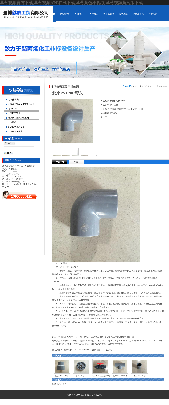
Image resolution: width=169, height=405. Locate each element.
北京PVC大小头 (62, 376)
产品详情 (60, 162)
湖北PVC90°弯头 (98, 344)
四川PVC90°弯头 (63, 344)
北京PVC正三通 (120, 376)
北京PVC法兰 (81, 376)
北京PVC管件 (161, 86)
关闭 (109, 350)
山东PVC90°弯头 (122, 341)
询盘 (76, 162)
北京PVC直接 (139, 376)
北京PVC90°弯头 (104, 341)
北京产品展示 (145, 86)
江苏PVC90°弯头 (70, 341)
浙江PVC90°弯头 (115, 344)
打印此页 (97, 350)
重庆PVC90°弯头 (139, 341)
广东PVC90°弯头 (81, 344)
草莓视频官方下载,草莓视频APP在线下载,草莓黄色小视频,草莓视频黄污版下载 (71, 2)
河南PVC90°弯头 (87, 341)
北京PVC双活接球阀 (100, 376)
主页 (134, 86)
